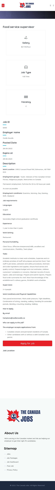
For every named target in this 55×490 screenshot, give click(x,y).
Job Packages (12, 458)
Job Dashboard (12, 462)
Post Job (10, 466)
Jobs (8, 454)
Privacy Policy (12, 470)
